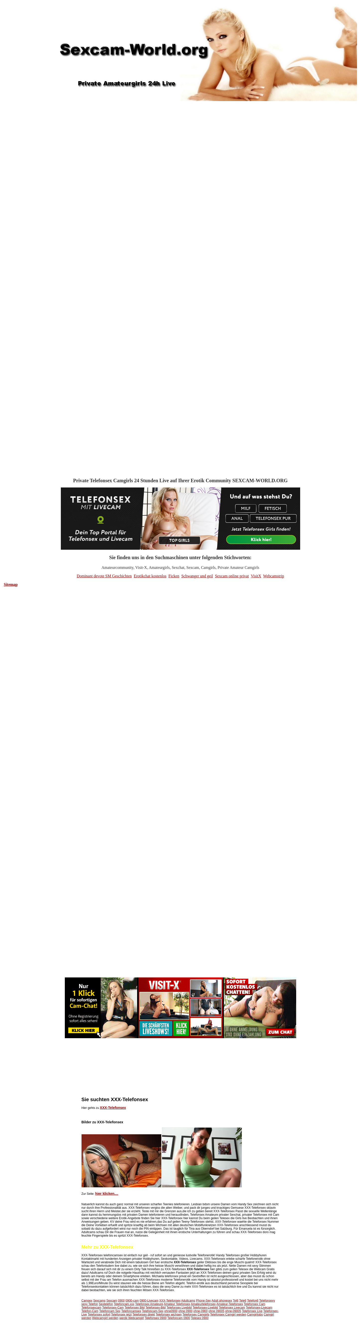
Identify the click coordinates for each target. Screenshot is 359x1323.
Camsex (87, 1300)
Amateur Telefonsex (177, 1304)
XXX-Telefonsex (113, 1108)
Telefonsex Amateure (149, 1304)
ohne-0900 (200, 1311)
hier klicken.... (106, 1194)
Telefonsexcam (91, 1307)
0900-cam (132, 1300)
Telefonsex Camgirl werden (228, 1314)
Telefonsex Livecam (232, 1307)
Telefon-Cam (90, 1311)
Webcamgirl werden (105, 1318)
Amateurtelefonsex (203, 1304)
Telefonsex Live (252, 1311)
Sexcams (99, 1300)
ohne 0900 (185, 1311)
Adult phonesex (221, 1300)
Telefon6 (252, 1300)
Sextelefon (106, 1304)
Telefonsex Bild (135, 1307)
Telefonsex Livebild (179, 1307)
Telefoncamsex (131, 1311)
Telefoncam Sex (109, 1311)
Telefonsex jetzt (121, 1314)
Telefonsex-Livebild (205, 1307)
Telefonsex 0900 (156, 1318)
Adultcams (188, 1300)
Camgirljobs (255, 1314)
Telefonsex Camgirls (195, 1314)
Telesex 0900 (200, 1318)
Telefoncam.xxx (124, 1304)
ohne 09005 (216, 1311)
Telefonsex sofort (99, 1314)
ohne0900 (171, 1311)
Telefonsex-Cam (113, 1307)
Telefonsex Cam (254, 1304)
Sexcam (111, 1300)
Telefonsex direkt (143, 1314)
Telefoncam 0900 (178, 1318)
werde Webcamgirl (131, 1318)
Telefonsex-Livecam (259, 1307)
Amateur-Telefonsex (229, 1304)
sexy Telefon (90, 1304)
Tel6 (235, 1300)
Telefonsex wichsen (169, 1314)
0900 (121, 1300)
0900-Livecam (149, 1300)
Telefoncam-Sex (152, 1311)
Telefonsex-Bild (155, 1307)
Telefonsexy (267, 1300)
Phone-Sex (203, 1300)
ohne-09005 (233, 1311)
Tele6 (242, 1300)
